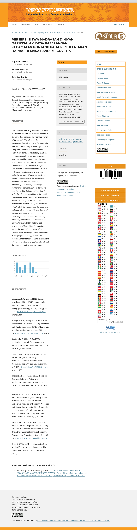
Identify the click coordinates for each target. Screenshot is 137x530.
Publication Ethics (104, 107)
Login (36, 25)
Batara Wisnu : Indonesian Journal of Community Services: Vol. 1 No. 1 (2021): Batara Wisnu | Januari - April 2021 (52, 474)
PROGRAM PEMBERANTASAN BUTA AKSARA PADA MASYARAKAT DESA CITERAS (48, 471)
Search (119, 25)
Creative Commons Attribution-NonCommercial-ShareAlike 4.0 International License (73, 520)
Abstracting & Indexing (106, 102)
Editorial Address (103, 121)
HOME (99, 64)
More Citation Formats (70, 122)
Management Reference (106, 111)
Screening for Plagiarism (106, 140)
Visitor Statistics (103, 116)
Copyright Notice (103, 135)
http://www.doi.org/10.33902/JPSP (31, 311)
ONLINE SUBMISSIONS (106, 69)
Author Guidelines (104, 88)
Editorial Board (102, 78)
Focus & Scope (103, 83)
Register (25, 25)
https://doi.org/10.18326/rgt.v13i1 (29, 333)
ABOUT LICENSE (104, 144)
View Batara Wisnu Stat (110, 332)
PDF (62, 62)
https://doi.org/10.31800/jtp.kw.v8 (34, 367)
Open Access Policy (104, 130)
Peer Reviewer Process (106, 92)
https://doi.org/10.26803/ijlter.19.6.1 (32, 438)
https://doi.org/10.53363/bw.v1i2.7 (30, 89)
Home (14, 25)
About (61, 25)
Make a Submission (106, 52)
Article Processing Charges (107, 97)
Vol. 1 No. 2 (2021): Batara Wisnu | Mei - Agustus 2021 (52, 32)
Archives (48, 25)
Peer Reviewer (102, 125)
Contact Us (101, 74)
